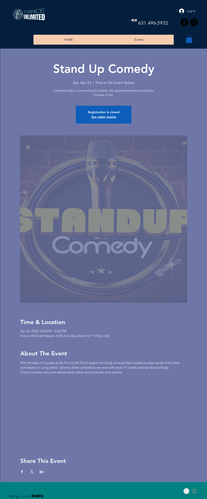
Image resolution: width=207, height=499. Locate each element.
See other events (103, 117)
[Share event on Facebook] (22, 471)
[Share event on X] (32, 471)
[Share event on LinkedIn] (41, 471)
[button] (189, 39)
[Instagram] (194, 22)
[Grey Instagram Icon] (194, 491)
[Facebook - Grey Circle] (186, 491)
